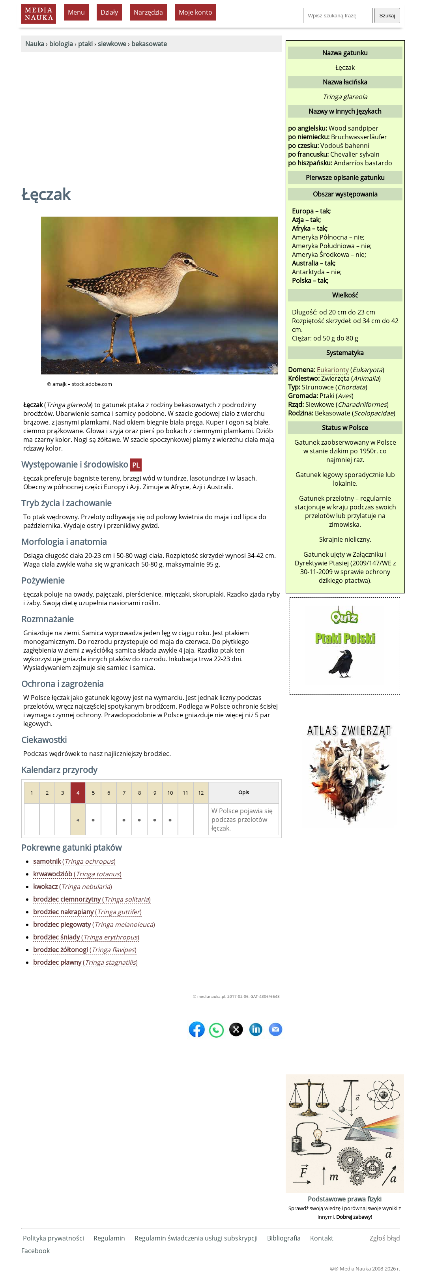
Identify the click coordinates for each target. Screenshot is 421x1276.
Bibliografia (284, 1238)
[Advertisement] (151, 111)
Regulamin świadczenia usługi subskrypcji (196, 1238)
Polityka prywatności (53, 1238)
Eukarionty (333, 369)
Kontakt (321, 1238)
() (74, 861)
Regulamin (109, 1238)
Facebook (35, 1250)
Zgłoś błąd (385, 1238)
